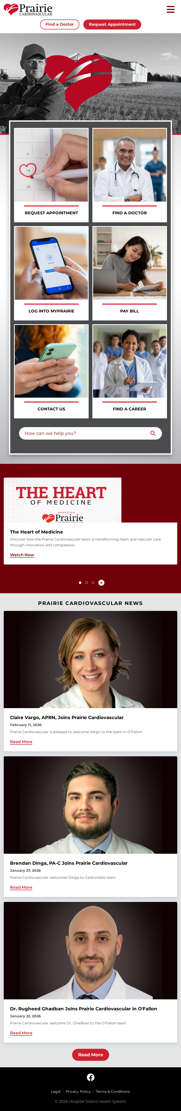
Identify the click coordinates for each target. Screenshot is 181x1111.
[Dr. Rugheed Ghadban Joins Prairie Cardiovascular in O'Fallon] (90, 972)
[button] (80, 582)
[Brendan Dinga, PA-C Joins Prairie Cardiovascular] (90, 826)
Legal (56, 1091)
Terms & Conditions (113, 1091)
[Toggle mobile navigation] (171, 10)
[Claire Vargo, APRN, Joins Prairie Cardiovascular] (90, 681)
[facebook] (91, 1078)
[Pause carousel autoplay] (101, 583)
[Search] (153, 433)
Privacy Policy (78, 1091)
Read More (90, 1055)
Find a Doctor (60, 24)
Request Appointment (112, 24)
